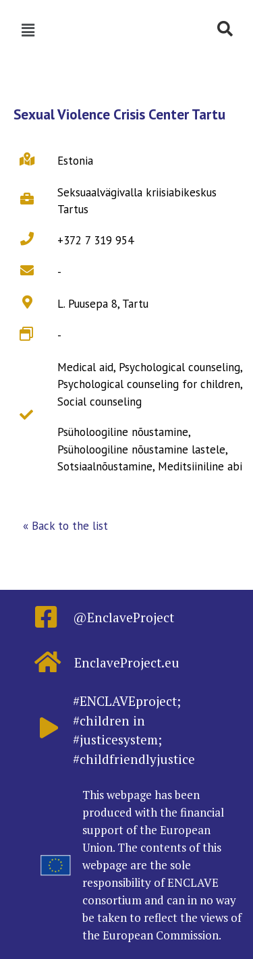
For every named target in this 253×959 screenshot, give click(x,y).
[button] (65, 526)
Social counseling (99, 401)
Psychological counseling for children (148, 384)
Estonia (75, 160)
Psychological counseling (179, 367)
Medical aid (85, 367)
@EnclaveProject (123, 617)
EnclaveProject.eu (126, 662)
